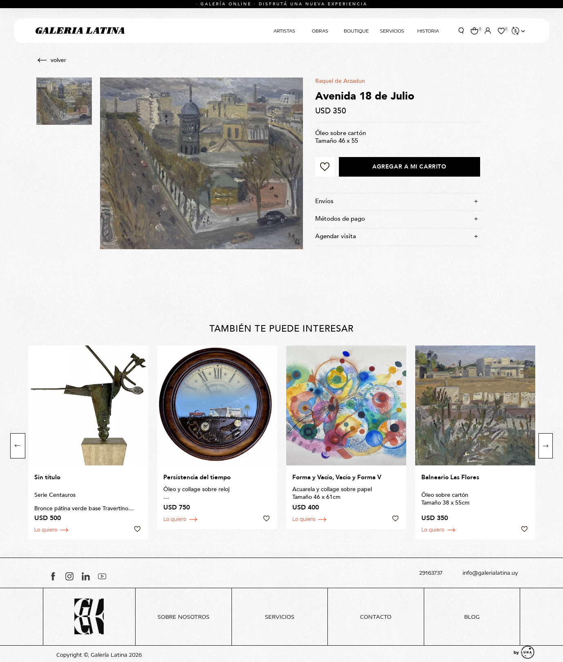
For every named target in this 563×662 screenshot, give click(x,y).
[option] (88, 442)
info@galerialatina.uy (490, 573)
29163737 (431, 573)
